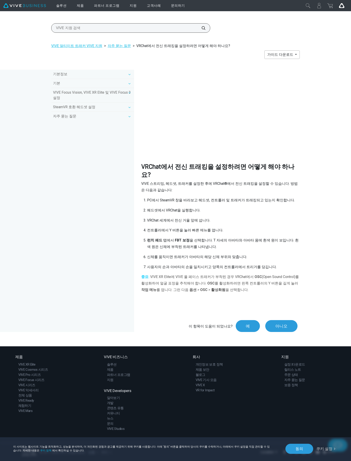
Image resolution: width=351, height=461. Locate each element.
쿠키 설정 (324, 448)
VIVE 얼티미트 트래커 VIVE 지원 (76, 46)
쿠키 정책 (45, 450)
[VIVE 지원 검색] (201, 28)
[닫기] (308, 5)
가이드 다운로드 (280, 54)
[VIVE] (24, 5)
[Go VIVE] (341, 5)
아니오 (281, 326)
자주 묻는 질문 (119, 46)
